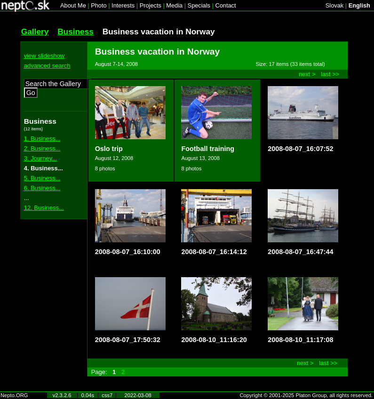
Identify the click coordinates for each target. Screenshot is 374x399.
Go (30, 92)
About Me (73, 5)
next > (307, 74)
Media (174, 5)
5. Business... (42, 178)
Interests (123, 5)
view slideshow (44, 55)
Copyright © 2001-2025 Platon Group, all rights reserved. (306, 395)
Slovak (334, 5)
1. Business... (42, 138)
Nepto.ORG (14, 395)
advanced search (47, 65)
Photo (98, 5)
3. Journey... (40, 158)
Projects (150, 5)
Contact (225, 5)
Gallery (35, 31)
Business (75, 31)
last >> (330, 74)
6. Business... (42, 188)
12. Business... (44, 207)
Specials (199, 5)
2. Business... (42, 148)
